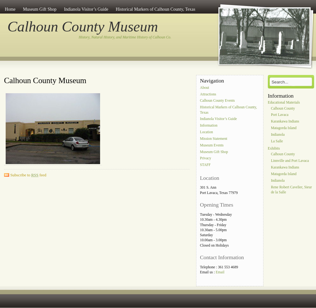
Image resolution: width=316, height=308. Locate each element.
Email (220, 272)
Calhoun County (283, 108)
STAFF (205, 165)
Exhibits (274, 148)
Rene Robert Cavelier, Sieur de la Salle (291, 189)
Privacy (205, 159)
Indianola (278, 135)
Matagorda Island (283, 128)
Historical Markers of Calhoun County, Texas (155, 9)
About (204, 88)
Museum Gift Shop (40, 9)
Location (206, 132)
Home (10, 9)
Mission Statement (213, 139)
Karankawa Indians (285, 122)
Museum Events (211, 145)
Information (208, 126)
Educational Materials (284, 102)
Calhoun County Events (217, 101)
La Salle (277, 141)
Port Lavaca (280, 115)
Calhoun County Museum (83, 26)
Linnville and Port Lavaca (290, 161)
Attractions (208, 94)
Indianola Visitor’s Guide (86, 9)
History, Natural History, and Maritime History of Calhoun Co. (125, 37)
